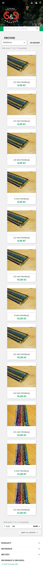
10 (13, 526)
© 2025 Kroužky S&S (10, 564)
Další (37, 526)
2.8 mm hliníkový (21, 159)
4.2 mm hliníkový (21, 354)
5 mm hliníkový (21, 470)
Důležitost (14, 42)
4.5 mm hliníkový (21, 432)
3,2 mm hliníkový (21, 237)
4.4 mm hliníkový (21, 393)
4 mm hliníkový (21, 315)
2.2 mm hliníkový (21, 82)
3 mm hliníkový (21, 198)
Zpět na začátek (30, 532)
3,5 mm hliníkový (21, 276)
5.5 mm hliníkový (21, 509)
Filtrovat (35, 42)
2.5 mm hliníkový (21, 121)
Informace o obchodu (12, 560)
